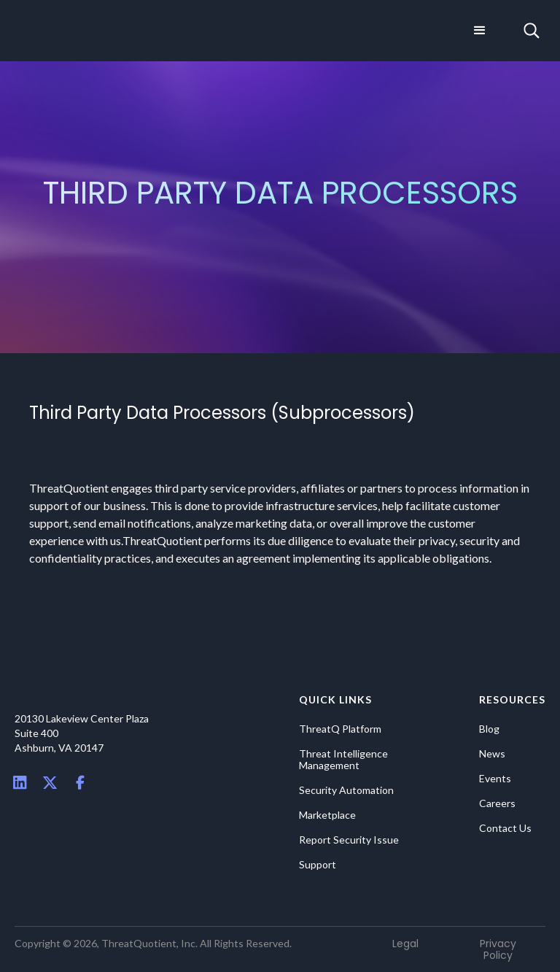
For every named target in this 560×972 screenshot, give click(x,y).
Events (495, 778)
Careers (497, 803)
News (492, 754)
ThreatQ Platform (340, 729)
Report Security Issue (349, 840)
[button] (480, 31)
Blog (489, 729)
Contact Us (505, 828)
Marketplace (327, 815)
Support (317, 865)
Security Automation (346, 790)
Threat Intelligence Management (343, 759)
